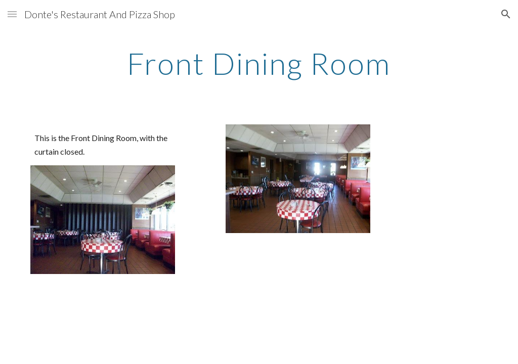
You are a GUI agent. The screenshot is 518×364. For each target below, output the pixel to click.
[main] (258, 63)
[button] (12, 14)
